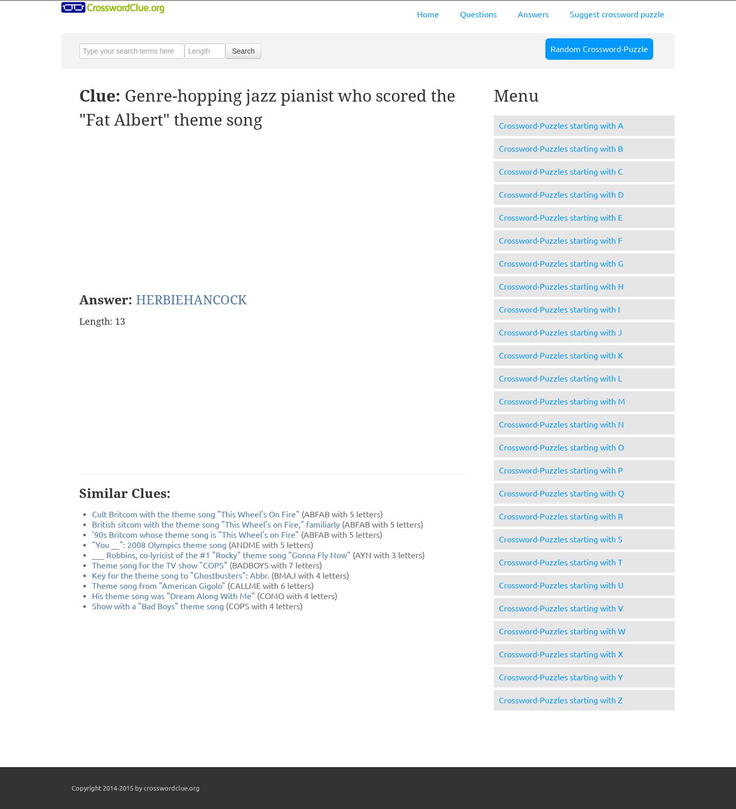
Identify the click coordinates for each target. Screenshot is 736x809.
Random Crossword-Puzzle (599, 49)
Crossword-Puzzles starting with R (561, 516)
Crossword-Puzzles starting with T (561, 562)
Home (428, 14)
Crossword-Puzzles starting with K (561, 355)
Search (243, 51)
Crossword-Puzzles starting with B (561, 148)
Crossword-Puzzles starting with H (561, 286)
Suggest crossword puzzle (617, 14)
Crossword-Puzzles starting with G (561, 263)
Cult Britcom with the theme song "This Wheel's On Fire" (196, 514)
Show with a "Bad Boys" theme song (158, 606)
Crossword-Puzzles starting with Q (561, 493)
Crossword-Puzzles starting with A (561, 125)
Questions (478, 14)
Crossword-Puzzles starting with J (560, 332)
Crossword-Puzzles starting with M (562, 401)
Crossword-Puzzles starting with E (561, 217)
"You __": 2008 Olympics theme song (159, 545)
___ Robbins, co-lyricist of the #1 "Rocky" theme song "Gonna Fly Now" (221, 555)
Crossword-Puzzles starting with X (561, 654)
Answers (533, 14)
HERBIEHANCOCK (191, 300)
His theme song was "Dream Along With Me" (173, 596)
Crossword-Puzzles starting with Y (561, 677)
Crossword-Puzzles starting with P (561, 470)
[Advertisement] (165, 210)
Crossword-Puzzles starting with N (561, 424)
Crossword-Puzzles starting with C (561, 171)
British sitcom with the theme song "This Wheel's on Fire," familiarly (216, 524)
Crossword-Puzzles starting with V (561, 608)
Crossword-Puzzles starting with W (562, 631)
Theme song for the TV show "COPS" (159, 565)
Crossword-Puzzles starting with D (561, 194)
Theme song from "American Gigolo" (158, 585)
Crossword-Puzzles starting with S (561, 539)
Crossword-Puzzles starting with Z (561, 700)
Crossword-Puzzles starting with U (561, 585)
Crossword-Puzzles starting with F (561, 240)
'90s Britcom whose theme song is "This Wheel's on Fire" (195, 534)
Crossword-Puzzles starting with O (561, 447)
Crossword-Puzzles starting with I (559, 309)
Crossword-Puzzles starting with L (560, 378)
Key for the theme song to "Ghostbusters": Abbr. (180, 575)
